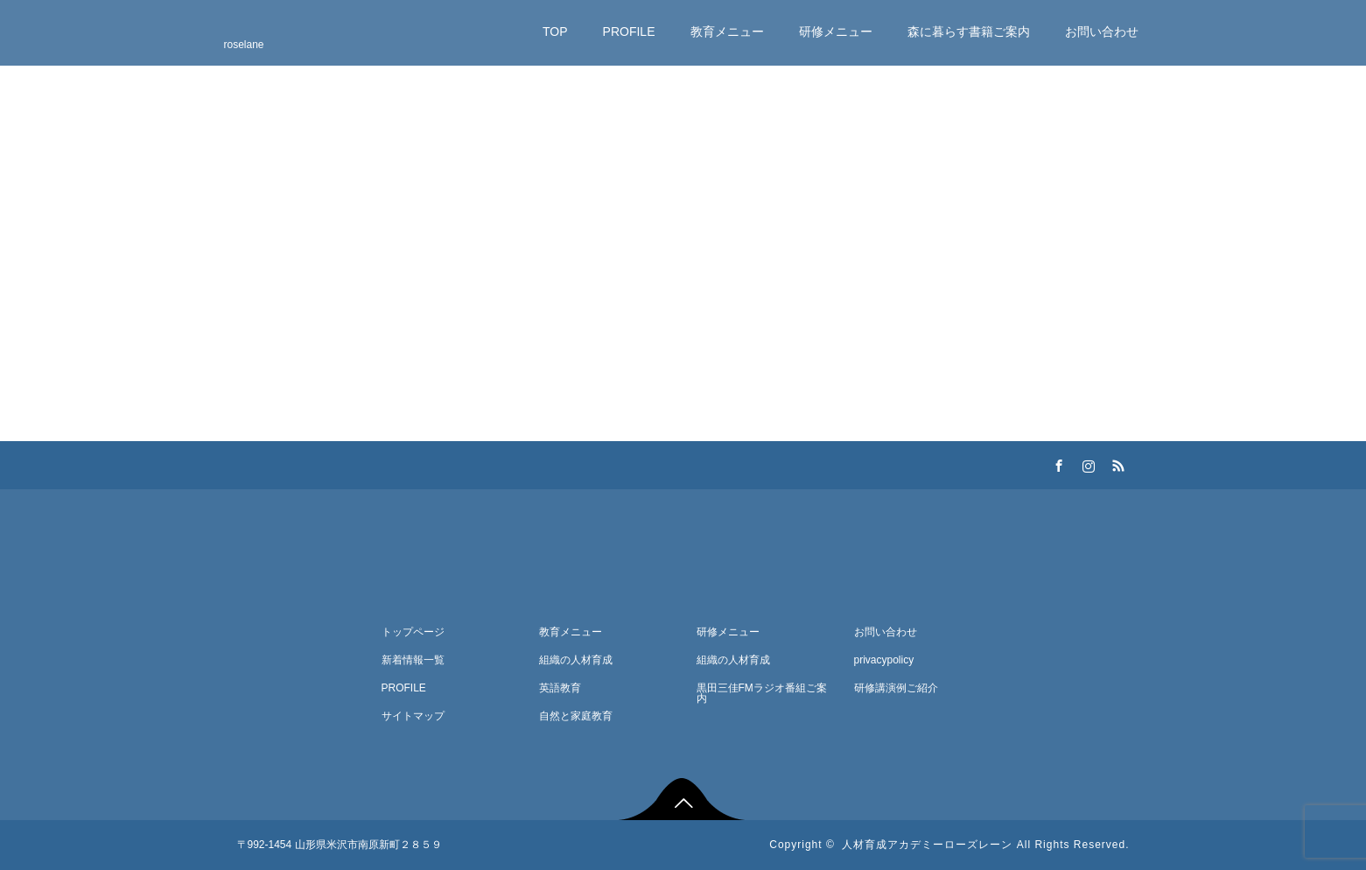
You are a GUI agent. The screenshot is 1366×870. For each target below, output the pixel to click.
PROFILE (629, 32)
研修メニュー (835, 32)
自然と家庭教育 (576, 716)
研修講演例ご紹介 (896, 688)
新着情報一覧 (413, 660)
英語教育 (560, 688)
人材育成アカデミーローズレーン (927, 844)
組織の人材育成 (576, 660)
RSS (1116, 463)
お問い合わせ (1101, 32)
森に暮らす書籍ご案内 (968, 32)
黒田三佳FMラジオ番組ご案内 (762, 693)
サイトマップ (413, 716)
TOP (555, 32)
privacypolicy (884, 660)
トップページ (413, 632)
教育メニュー (727, 32)
